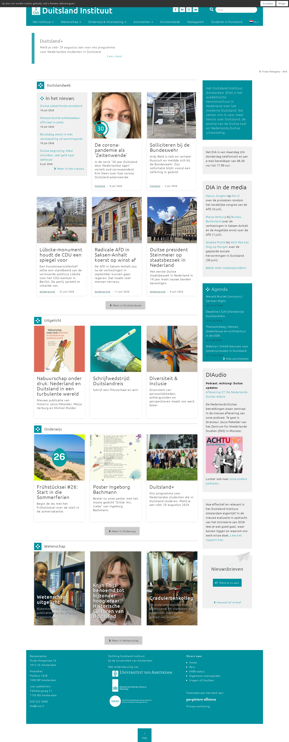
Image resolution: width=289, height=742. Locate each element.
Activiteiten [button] (143, 22)
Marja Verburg (216, 217)
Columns (100, 186)
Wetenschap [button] (71, 22)
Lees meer (115, 56)
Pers (192, 667)
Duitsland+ (51, 41)
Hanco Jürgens (216, 196)
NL (254, 22)
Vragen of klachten (201, 680)
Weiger (282, 3)
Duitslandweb (170, 22)
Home (193, 662)
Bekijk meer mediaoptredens (226, 268)
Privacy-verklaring (198, 706)
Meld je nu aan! (227, 582)
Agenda (219, 289)
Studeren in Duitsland (228, 22)
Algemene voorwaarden (205, 675)
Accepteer (268, 3)
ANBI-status (197, 671)
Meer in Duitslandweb (125, 305)
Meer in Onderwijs (122, 531)
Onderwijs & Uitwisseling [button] (107, 22)
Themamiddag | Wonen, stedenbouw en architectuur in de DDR (226, 331)
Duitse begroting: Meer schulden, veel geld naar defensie (57, 155)
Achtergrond (47, 291)
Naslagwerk (195, 22)
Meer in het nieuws (68, 168)
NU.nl (236, 196)
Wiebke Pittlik (216, 242)
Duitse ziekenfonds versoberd (61, 106)
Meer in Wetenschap (123, 640)
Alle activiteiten (235, 358)
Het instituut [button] (43, 22)
